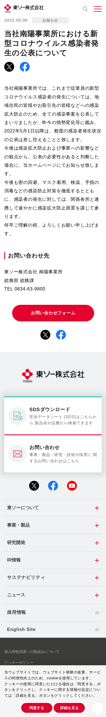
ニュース (16, 594)
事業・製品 (18, 525)
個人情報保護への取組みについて (31, 652)
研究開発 (16, 542)
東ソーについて (23, 507)
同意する (36, 708)
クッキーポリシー (19, 662)
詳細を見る (69, 708)
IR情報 (14, 560)
